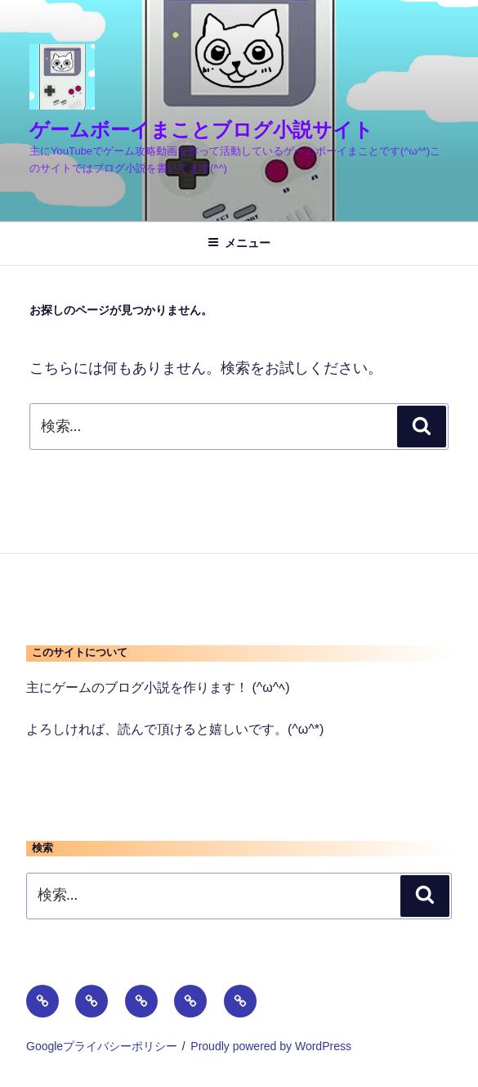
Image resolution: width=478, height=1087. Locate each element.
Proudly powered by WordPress (270, 1046)
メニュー (239, 242)
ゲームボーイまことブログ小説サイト (201, 130)
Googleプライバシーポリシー (101, 1046)
